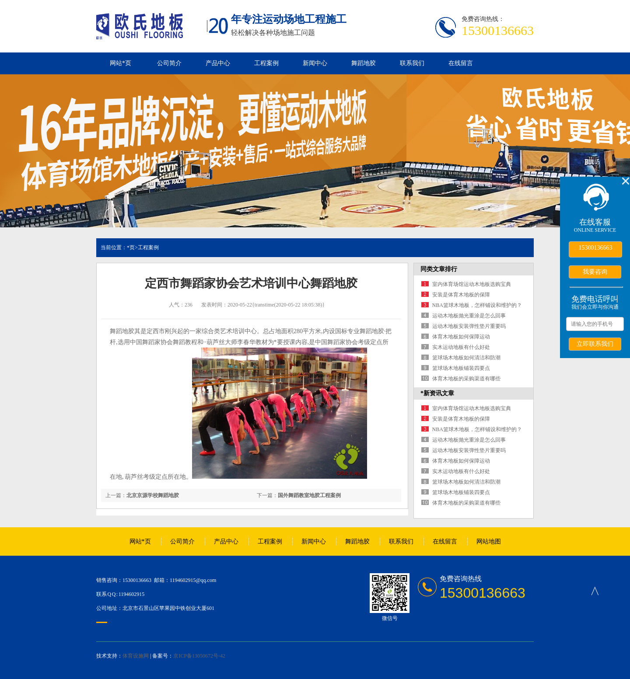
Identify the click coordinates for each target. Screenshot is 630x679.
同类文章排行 (438, 269)
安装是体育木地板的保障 (461, 295)
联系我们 (412, 63)
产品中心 (218, 63)
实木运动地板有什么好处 (461, 347)
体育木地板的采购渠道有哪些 (466, 379)
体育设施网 (135, 656)
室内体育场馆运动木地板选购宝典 (471, 284)
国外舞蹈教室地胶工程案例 (309, 495)
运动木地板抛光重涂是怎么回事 (469, 316)
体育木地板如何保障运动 (461, 337)
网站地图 (488, 541)
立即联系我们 (595, 343)
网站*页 (120, 63)
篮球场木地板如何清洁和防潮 (466, 358)
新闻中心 (315, 63)
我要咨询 (595, 271)
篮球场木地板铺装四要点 (461, 368)
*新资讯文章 (437, 393)
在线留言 (460, 63)
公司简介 (169, 63)
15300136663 (595, 247)
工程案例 (266, 63)
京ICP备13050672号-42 (199, 656)
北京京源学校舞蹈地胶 (152, 495)
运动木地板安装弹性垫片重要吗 (469, 326)
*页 (131, 247)
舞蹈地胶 (363, 63)
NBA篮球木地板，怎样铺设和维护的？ (477, 305)
